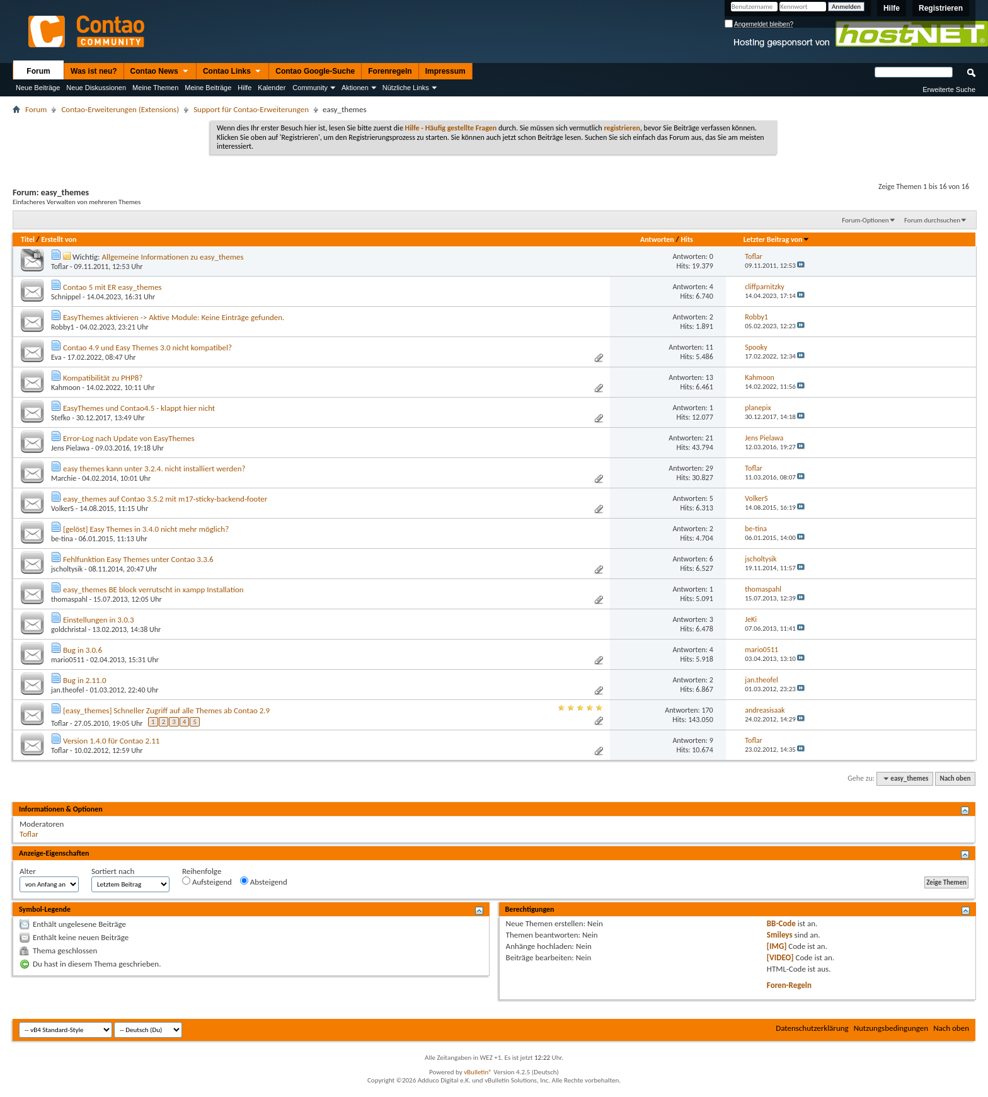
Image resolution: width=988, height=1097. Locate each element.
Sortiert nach (112, 871)
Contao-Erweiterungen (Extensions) (120, 109)
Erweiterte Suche (948, 89)
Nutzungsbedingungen (891, 1028)
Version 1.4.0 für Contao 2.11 (111, 740)
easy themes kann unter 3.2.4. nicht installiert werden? (154, 468)
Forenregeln (389, 71)
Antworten (657, 239)
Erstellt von (58, 239)
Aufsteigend (207, 881)
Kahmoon (66, 387)
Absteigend (263, 881)
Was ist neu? (94, 71)
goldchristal (68, 629)
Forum (38, 71)
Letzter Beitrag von (777, 239)
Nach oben (954, 778)
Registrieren (941, 8)
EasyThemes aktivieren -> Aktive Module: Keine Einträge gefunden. (173, 317)
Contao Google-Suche (315, 71)
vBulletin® (478, 1072)
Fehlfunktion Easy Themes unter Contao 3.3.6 (138, 559)
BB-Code (781, 923)
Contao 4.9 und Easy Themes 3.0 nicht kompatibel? (147, 347)
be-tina (62, 538)
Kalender (271, 87)
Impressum (445, 71)
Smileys (780, 934)
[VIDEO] (780, 957)
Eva (56, 357)
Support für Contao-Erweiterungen (251, 109)
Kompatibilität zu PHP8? (102, 377)
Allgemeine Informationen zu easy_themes (172, 256)
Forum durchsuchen (932, 220)
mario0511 (67, 659)
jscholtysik (67, 569)
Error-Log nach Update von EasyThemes (129, 438)
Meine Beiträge (208, 87)
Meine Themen (155, 87)
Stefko (61, 417)
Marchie (63, 478)
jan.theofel (67, 690)
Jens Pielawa (70, 448)
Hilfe (891, 8)
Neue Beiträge (38, 87)
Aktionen (355, 87)
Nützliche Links (405, 87)
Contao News (160, 71)
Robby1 (62, 327)
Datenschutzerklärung (812, 1028)
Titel (28, 239)
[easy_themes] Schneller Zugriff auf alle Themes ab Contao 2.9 (166, 710)
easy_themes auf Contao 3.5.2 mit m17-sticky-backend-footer (165, 498)
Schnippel (66, 296)
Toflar (59, 266)
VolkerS (62, 508)
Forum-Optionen (865, 220)
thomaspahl (69, 599)
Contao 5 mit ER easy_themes (112, 287)
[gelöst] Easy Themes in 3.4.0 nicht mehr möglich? (146, 529)
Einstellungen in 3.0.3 (98, 619)
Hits (686, 239)
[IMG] (777, 946)
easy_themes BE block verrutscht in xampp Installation (153, 589)
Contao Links (232, 71)
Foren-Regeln (789, 985)
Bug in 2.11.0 (84, 680)
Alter (28, 871)
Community (310, 87)
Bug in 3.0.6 (82, 650)
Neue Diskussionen (96, 87)
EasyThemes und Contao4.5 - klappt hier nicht (139, 408)
